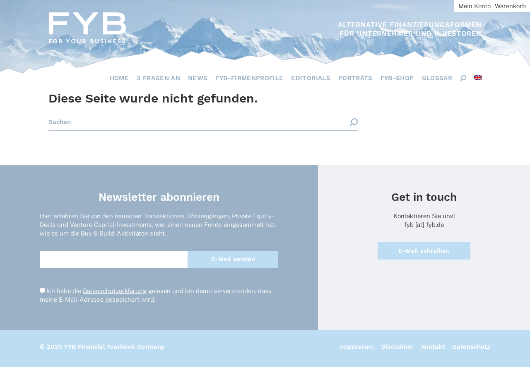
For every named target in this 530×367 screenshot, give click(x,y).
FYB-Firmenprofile (249, 78)
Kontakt (433, 346)
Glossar (437, 78)
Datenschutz (471, 346)
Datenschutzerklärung (115, 290)
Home (119, 78)
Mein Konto (474, 6)
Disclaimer (397, 346)
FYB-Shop (397, 78)
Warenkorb (510, 6)
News (197, 78)
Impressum (357, 346)
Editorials (310, 78)
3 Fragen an (158, 78)
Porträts (355, 78)
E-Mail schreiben (424, 251)
